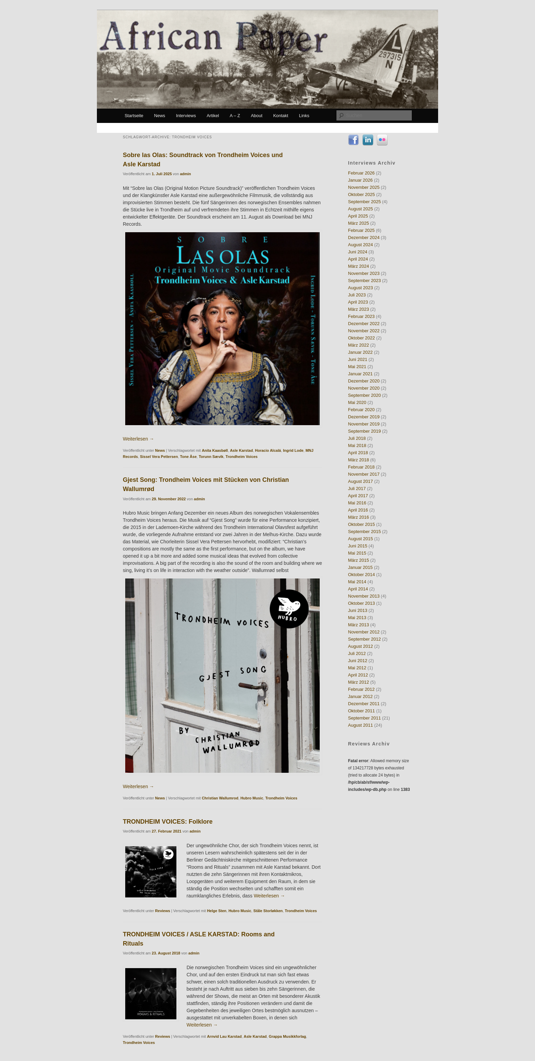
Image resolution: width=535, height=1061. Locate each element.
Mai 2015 (357, 553)
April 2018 (358, 452)
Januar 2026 (360, 180)
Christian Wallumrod (220, 798)
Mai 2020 (357, 402)
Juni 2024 (357, 251)
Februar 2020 (361, 409)
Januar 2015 (360, 567)
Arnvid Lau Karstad (224, 1036)
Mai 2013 (357, 617)
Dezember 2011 (364, 703)
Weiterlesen (138, 439)
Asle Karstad (241, 450)
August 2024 (360, 244)
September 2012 (364, 639)
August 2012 (360, 646)
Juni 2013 (357, 610)
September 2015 (364, 531)
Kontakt (280, 115)
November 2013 (364, 596)
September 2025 (364, 201)
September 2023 (364, 280)
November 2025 (364, 187)
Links (304, 115)
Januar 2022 (360, 352)
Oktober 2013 (361, 603)
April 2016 (358, 510)
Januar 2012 (360, 696)
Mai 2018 (357, 445)
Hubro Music (252, 798)
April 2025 (358, 216)
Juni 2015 (357, 545)
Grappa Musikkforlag (287, 1036)
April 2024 (358, 259)
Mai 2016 (357, 502)
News (159, 115)
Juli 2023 (357, 294)
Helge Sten (217, 911)
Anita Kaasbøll (215, 450)
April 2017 (358, 495)
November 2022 (364, 330)
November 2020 (364, 388)
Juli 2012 (357, 653)
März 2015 (358, 560)
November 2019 (364, 424)
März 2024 (358, 266)
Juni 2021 (357, 359)
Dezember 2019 (364, 416)
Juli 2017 (357, 488)
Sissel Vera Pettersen (159, 457)
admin (185, 174)
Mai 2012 (357, 667)
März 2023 (358, 309)
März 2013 (358, 624)
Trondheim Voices (242, 457)
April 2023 (358, 302)
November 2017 (364, 474)
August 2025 (360, 208)
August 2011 (360, 725)
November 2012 (364, 631)
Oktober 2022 (361, 337)
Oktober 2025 (361, 194)
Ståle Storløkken (268, 911)
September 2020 (364, 395)
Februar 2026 (361, 173)
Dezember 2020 (364, 380)
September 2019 (364, 431)
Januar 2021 (360, 373)
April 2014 (358, 588)
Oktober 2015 (361, 524)
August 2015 (360, 538)
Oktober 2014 (361, 574)
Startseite (134, 115)
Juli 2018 (357, 438)
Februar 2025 (361, 230)
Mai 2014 (357, 581)
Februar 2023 (361, 316)
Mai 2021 (357, 366)
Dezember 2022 (364, 323)
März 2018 (358, 459)
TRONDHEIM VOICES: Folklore (168, 821)
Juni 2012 (357, 660)
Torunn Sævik (211, 457)
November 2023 (364, 273)
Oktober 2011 (361, 710)
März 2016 (358, 517)
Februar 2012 (361, 689)
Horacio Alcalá (268, 450)
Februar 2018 (361, 467)
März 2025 (358, 223)
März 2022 (358, 345)
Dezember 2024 (364, 237)
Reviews (162, 911)
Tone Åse (188, 457)
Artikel (213, 115)
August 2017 (360, 481)
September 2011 (364, 718)
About (256, 115)
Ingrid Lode (293, 450)
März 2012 (358, 682)
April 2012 (358, 675)
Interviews (186, 115)
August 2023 (360, 287)
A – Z (235, 115)
